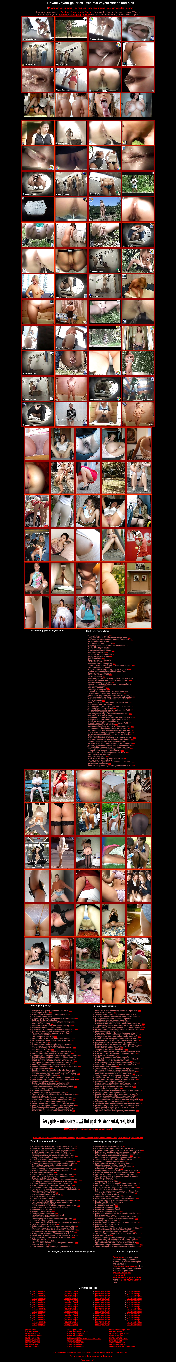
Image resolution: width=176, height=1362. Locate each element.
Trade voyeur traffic (88, 1360)
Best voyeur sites (115, 8)
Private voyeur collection (60, 8)
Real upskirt (119, 1275)
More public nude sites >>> (105, 1138)
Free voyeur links (59, 1352)
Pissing (88, 12)
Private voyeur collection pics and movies (91, 1356)
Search (129, 8)
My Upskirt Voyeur (122, 1273)
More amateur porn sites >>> (130, 1138)
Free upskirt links (74, 1352)
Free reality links (122, 1352)
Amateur (65, 12)
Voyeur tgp (80, 8)
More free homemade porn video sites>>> (74, 1138)
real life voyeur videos (130, 1280)
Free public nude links (90, 1352)
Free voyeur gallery (39, 1291)
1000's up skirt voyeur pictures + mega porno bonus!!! (88, 1128)
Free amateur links (107, 1352)
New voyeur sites (96, 8)
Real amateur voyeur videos (127, 1277)
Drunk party (77, 12)
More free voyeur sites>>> (44, 1138)
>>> (110, 636)
